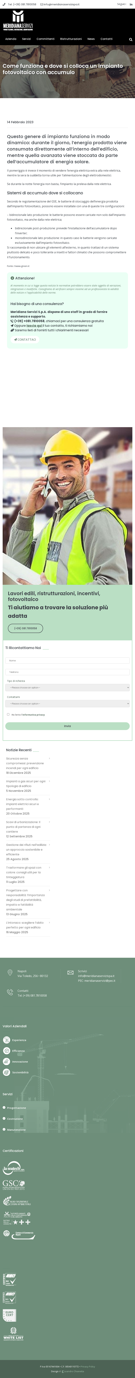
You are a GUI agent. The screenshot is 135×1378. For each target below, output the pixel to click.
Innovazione (20, 1061)
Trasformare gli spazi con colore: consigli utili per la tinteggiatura (23, 872)
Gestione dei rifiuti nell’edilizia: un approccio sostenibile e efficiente (26, 849)
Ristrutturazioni (71, 39)
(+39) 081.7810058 (25, 628)
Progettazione (16, 1108)
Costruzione (15, 1118)
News (91, 39)
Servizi (26, 39)
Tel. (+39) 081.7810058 (19, 4)
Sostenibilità (20, 1072)
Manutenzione (16, 1129)
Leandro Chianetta (72, 1371)
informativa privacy (33, 714)
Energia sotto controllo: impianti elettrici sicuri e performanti (22, 804)
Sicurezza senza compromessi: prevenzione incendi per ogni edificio (25, 763)
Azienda (10, 39)
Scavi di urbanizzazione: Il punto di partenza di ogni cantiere (23, 827)
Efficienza (18, 1051)
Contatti (106, 39)
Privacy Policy (88, 1366)
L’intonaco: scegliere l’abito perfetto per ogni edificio (25, 925)
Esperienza (19, 1040)
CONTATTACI (25, 340)
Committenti (45, 39)
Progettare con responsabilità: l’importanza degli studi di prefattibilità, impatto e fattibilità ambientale (25, 899)
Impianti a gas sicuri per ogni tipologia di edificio (25, 783)
